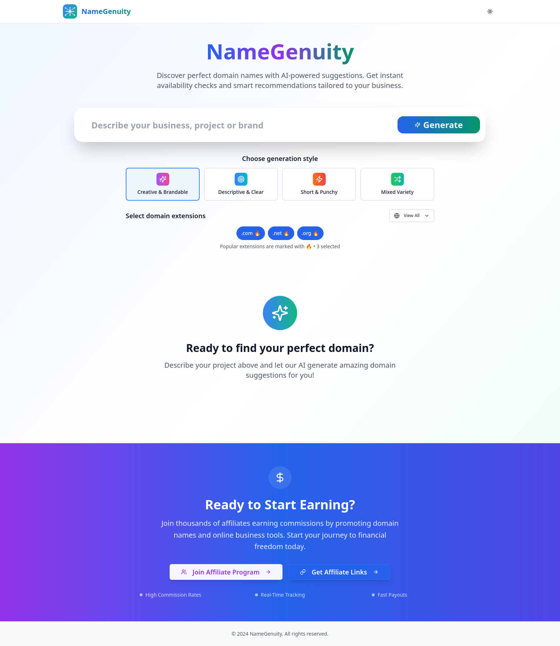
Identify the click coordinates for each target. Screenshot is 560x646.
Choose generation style (280, 158)
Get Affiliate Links (339, 572)
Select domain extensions (166, 215)
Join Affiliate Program (226, 572)
